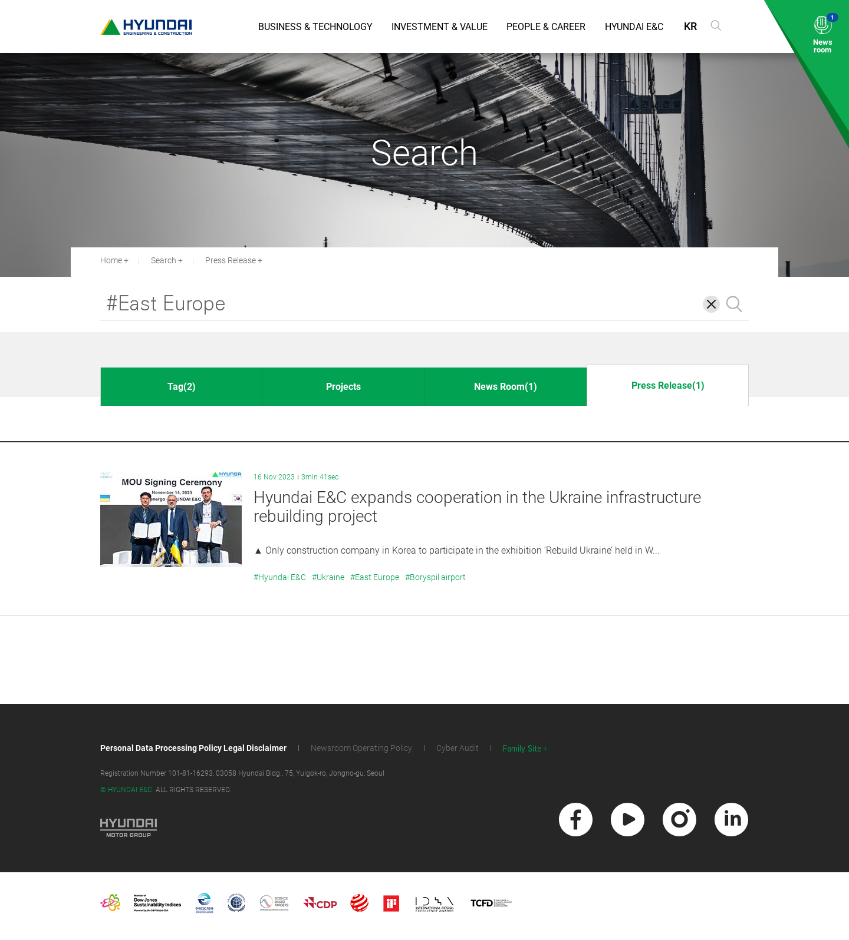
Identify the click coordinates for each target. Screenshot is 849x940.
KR (690, 26)
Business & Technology (315, 26)
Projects (343, 386)
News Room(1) (505, 386)
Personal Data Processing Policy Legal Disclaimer (193, 748)
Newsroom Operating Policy (361, 748)
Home (111, 260)
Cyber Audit (457, 748)
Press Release (230, 260)
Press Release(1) (668, 385)
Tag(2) (181, 386)
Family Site (522, 749)
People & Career (545, 26)
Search (163, 260)
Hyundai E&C (634, 26)
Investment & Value (439, 26)
